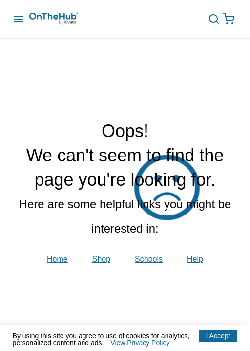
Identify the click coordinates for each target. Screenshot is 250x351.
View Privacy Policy (139, 343)
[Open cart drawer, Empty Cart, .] (231, 19)
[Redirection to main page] (63, 19)
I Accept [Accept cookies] (218, 336)
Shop (101, 259)
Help (195, 259)
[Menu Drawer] (18, 19)
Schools (149, 259)
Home (57, 259)
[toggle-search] (217, 19)
